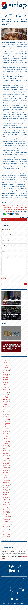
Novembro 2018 (6, 501)
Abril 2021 (5, 453)
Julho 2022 (5, 430)
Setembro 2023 (6, 406)
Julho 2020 (5, 468)
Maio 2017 (5, 531)
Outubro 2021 (6, 443)
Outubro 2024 (6, 387)
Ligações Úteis (14, 593)
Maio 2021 (5, 452)
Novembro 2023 (6, 403)
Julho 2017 (5, 528)
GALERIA (18, 584)
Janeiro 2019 (6, 497)
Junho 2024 (5, 392)
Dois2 (11, 603)
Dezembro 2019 (6, 480)
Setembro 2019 (6, 484)
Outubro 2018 (6, 502)
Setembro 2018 (6, 504)
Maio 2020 (5, 472)
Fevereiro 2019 (6, 496)
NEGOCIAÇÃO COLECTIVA (10, 581)
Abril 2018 (5, 512)
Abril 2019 (5, 492)
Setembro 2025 (6, 369)
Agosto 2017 (6, 526)
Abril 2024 (5, 396)
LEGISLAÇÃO (22, 578)
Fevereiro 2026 (6, 362)
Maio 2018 (5, 511)
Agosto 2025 (6, 370)
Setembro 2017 (6, 524)
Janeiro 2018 (6, 518)
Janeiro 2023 (6, 419)
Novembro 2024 (6, 386)
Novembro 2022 (6, 423)
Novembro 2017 (6, 521)
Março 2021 (5, 455)
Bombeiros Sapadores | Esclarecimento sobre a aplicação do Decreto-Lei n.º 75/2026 (14, 314)
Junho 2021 (5, 450)
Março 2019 (5, 494)
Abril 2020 (5, 474)
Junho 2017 (5, 529)
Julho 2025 (5, 372)
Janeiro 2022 (6, 440)
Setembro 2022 (6, 426)
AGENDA (18, 587)
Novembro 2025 (6, 365)
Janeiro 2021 (6, 458)
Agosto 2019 (6, 485)
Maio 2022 (5, 433)
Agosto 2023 (6, 408)
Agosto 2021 (6, 446)
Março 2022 (5, 436)
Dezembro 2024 (6, 384)
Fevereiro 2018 (6, 516)
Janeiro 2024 (6, 401)
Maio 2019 (5, 490)
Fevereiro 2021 (6, 457)
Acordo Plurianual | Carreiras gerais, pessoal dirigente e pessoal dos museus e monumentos (14, 299)
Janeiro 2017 (6, 536)
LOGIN (9, 587)
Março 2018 (5, 514)
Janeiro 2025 (6, 382)
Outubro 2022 (6, 424)
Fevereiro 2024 (6, 399)
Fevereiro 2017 (6, 534)
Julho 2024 (5, 391)
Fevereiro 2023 (6, 418)
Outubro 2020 (6, 463)
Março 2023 (5, 416)
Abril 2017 (5, 533)
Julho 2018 (5, 507)
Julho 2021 (5, 448)
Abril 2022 (5, 435)
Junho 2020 (5, 470)
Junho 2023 (5, 411)
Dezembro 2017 (6, 519)
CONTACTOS (8, 590)
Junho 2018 (5, 509)
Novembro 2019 (6, 482)
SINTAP (5, 578)
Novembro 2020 (6, 462)
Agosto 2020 (6, 467)
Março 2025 (5, 379)
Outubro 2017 (6, 523)
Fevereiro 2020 (6, 477)
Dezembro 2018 (6, 499)
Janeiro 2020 (6, 479)
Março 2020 (5, 475)
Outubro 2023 (6, 404)
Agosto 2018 (6, 506)
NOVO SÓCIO (20, 590)
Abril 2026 (5, 359)
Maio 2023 (5, 413)
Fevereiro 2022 (6, 438)
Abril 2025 (5, 377)
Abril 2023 (5, 414)
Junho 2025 (5, 374)
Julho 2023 (5, 409)
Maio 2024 (5, 394)
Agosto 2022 (6, 428)
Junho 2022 (5, 431)
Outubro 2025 (6, 367)
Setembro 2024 (6, 389)
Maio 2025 (5, 375)
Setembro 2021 (6, 445)
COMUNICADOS (13, 578)
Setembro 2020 (6, 465)
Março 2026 (5, 360)
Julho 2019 (5, 487)
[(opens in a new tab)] (11, 333)
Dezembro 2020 (6, 460)
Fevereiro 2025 (6, 381)
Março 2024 (5, 397)
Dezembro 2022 (6, 421)
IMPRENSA (21, 581)
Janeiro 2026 (6, 364)
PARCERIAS (11, 584)
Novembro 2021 (6, 441)
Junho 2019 (5, 489)
